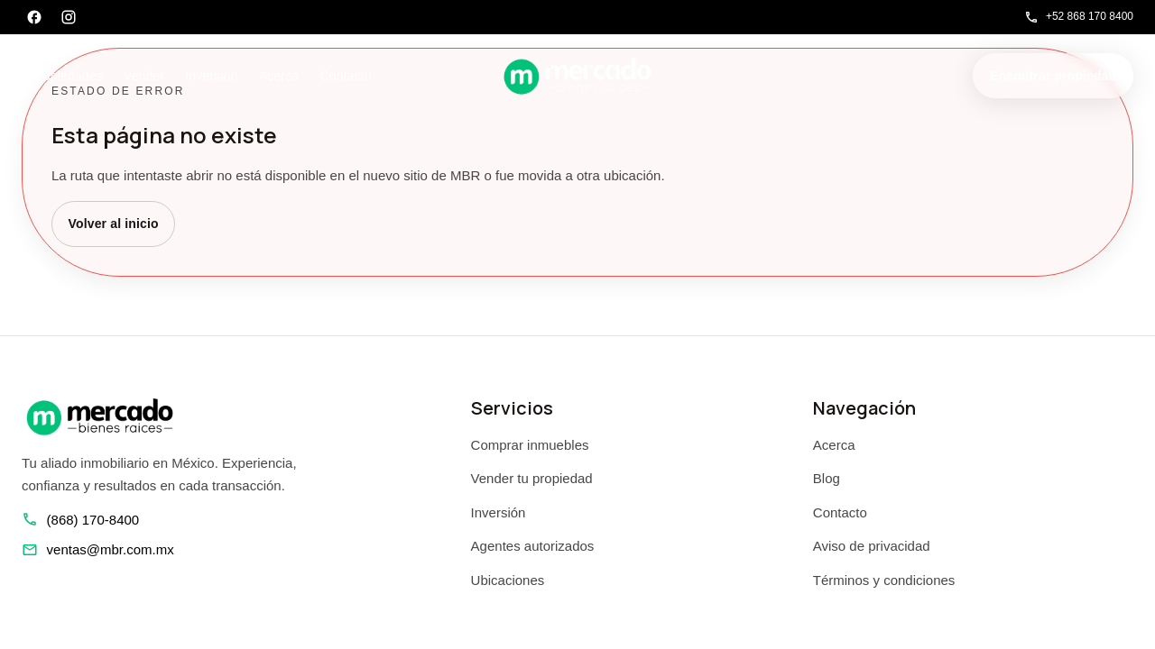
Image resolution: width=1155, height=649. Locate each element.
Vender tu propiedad (532, 478)
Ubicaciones (508, 580)
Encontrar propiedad (1053, 76)
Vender (144, 76)
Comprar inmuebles (530, 444)
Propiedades (67, 76)
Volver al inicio (114, 223)
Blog (826, 478)
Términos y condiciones (884, 580)
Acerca (279, 76)
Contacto (346, 76)
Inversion (211, 76)
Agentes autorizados (533, 545)
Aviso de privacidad (871, 545)
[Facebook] (34, 17)
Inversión (498, 512)
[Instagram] (68, 17)
